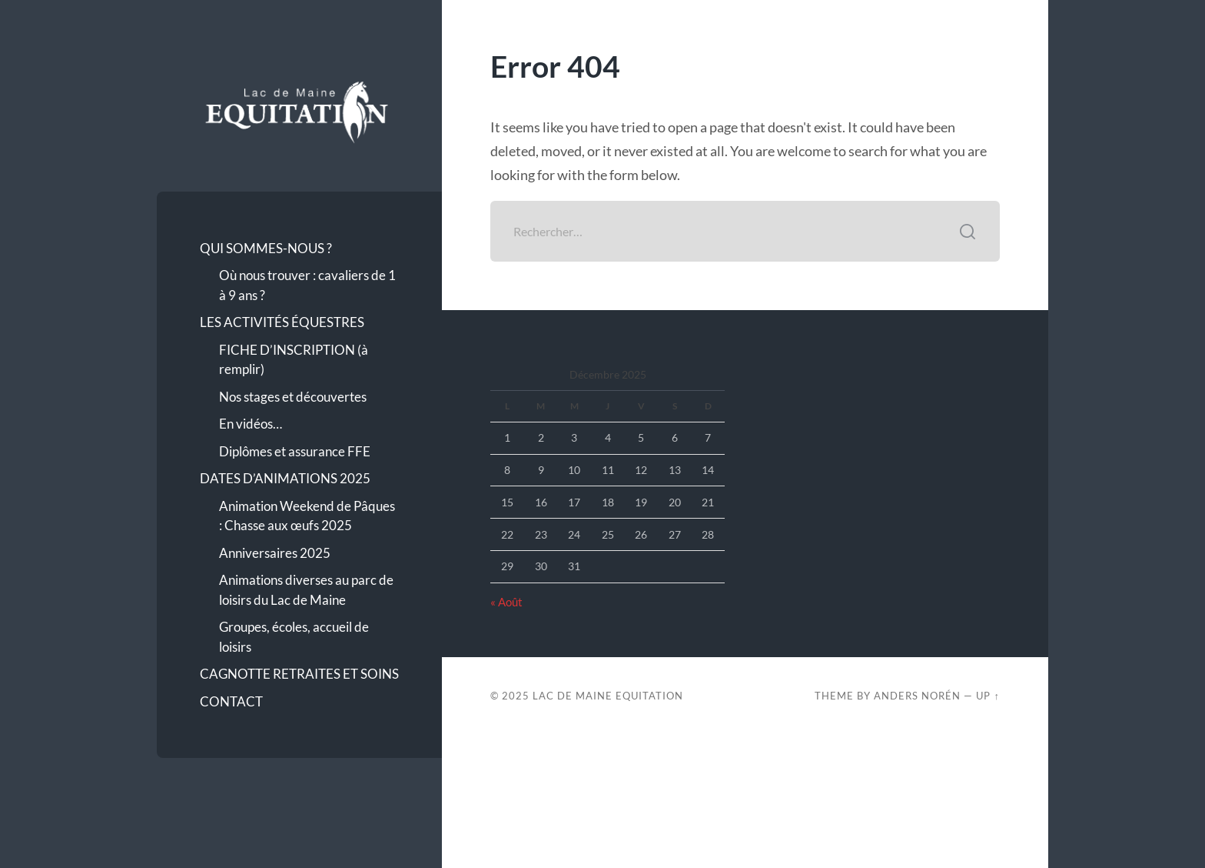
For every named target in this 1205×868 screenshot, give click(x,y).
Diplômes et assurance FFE (294, 451)
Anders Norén (917, 695)
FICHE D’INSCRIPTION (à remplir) (293, 360)
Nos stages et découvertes (293, 397)
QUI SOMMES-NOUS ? (266, 248)
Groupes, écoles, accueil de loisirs (294, 637)
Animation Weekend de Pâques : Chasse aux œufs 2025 (307, 516)
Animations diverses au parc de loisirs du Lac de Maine (306, 590)
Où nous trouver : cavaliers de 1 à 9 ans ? (307, 285)
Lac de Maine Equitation (608, 695)
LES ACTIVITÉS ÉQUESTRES (282, 322)
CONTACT (231, 701)
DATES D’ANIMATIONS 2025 (285, 478)
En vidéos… (250, 424)
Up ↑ (987, 695)
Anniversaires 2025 (274, 553)
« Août (506, 602)
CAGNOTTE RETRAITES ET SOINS (299, 674)
